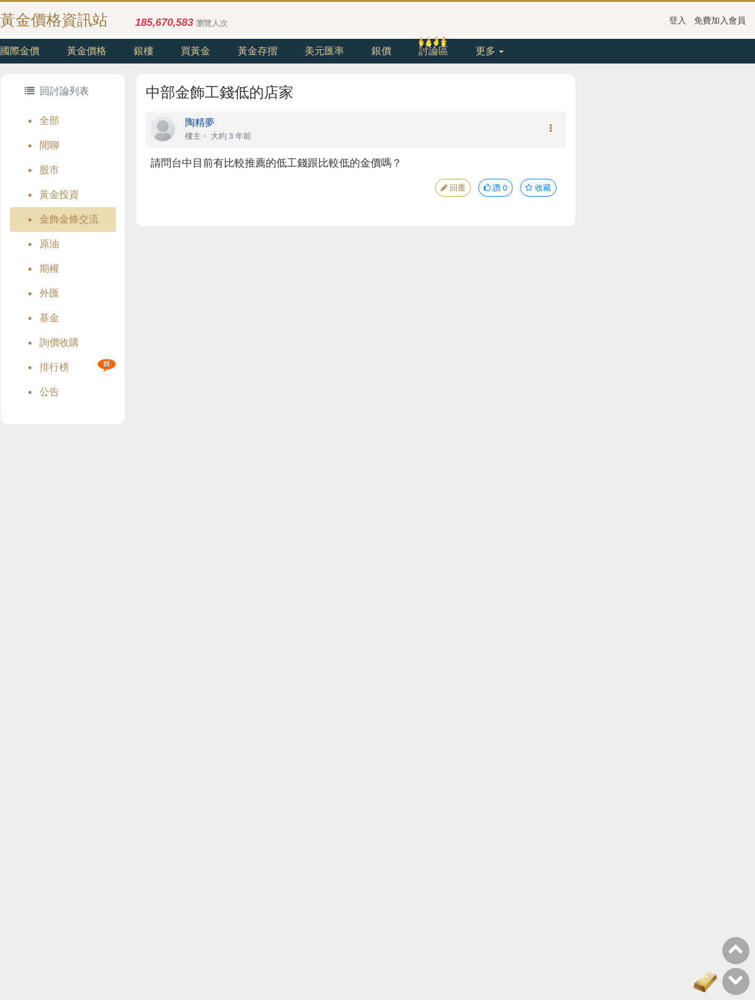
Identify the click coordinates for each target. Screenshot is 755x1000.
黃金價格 (86, 51)
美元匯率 (324, 51)
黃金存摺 (257, 51)
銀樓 (143, 51)
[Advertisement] (666, 258)
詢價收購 (59, 342)
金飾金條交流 (69, 219)
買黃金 (195, 51)
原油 (49, 244)
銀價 (381, 51)
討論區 (433, 51)
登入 (678, 20)
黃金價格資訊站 (54, 19)
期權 (49, 268)
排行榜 (54, 367)
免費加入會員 (720, 20)
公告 (49, 392)
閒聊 (49, 145)
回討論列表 (57, 91)
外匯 (49, 293)
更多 (490, 51)
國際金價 (19, 51)
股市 (49, 170)
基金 (49, 318)
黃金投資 (59, 194)
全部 (49, 120)
